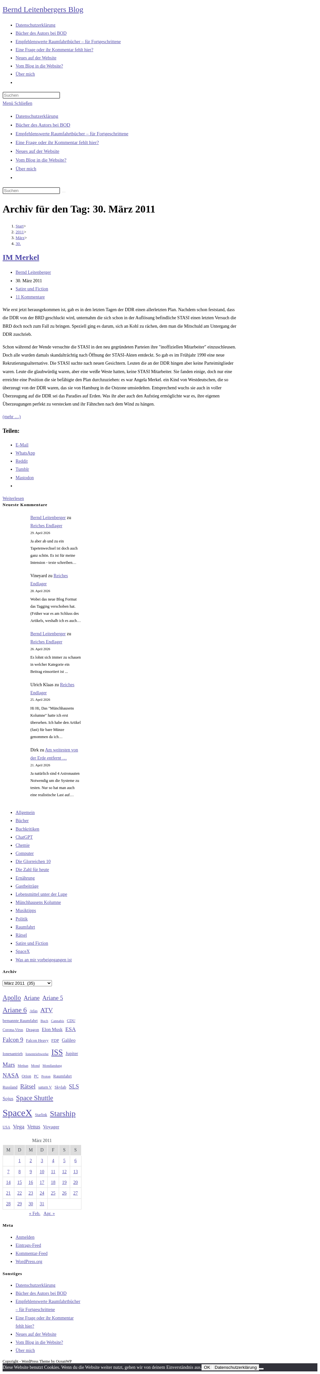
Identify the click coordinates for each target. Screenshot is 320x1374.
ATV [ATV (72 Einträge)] (46, 1010)
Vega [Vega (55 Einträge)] (18, 1126)
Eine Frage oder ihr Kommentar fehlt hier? (57, 142)
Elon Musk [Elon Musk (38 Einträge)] (52, 1029)
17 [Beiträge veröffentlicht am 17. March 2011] (42, 1182)
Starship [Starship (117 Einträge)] (63, 1113)
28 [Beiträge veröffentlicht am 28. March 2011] (8, 1203)
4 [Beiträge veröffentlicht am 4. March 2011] (53, 1160)
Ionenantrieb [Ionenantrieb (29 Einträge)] (13, 1054)
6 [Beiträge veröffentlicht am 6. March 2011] (75, 1160)
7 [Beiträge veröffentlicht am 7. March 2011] (8, 1171)
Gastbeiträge (27, 886)
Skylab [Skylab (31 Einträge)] (60, 1087)
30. (18, 243)
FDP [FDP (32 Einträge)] (55, 1040)
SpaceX (23, 951)
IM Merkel (21, 257)
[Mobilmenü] (17, 103)
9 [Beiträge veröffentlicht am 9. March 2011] (31, 1171)
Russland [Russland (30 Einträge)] (10, 1087)
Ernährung (25, 878)
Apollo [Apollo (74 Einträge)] (12, 997)
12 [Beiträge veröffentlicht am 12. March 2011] (64, 1171)
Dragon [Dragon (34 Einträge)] (32, 1029)
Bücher (22, 820)
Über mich (26, 168)
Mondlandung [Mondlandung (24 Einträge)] (52, 1065)
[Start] (20, 226)
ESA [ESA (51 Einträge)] (70, 1029)
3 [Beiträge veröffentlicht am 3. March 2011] (42, 1160)
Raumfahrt (25, 927)
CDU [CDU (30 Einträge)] (71, 1020)
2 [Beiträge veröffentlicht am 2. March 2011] (31, 1160)
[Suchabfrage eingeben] (31, 95)
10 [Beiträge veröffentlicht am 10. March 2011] (42, 1171)
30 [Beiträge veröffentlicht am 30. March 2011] (31, 1203)
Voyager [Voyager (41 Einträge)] (51, 1126)
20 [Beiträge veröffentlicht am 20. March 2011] (75, 1182)
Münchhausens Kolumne (38, 902)
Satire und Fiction (32, 288)
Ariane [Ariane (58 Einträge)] (32, 998)
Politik (22, 919)
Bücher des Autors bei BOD (43, 125)
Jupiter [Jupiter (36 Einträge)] (72, 1053)
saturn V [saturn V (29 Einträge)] (45, 1087)
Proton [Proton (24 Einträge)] (45, 1076)
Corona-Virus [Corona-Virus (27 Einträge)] (13, 1030)
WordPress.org (29, 1261)
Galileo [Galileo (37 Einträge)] (69, 1040)
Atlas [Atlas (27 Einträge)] (34, 1011)
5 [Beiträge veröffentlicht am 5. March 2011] (64, 1160)
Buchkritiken (27, 829)
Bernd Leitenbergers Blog (43, 9)
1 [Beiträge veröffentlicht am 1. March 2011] (19, 1160)
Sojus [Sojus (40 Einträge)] (8, 1098)
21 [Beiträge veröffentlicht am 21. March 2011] (8, 1193)
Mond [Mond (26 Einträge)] (35, 1065)
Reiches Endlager (46, 525)
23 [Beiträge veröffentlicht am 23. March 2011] (31, 1193)
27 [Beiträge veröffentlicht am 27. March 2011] (75, 1193)
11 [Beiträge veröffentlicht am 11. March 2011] (53, 1171)
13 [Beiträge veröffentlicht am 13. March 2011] (75, 1171)
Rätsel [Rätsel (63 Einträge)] (27, 1086)
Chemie (23, 845)
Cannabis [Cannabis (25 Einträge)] (57, 1021)
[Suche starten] (63, 192)
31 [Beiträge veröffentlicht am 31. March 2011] (42, 1203)
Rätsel (21, 935)
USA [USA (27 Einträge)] (6, 1127)
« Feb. (34, 1213)
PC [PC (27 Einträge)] (36, 1076)
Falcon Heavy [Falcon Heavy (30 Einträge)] (37, 1040)
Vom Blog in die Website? (41, 160)
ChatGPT (24, 837)
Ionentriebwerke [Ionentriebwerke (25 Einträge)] (36, 1054)
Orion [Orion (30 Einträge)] (26, 1076)
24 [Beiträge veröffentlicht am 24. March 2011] (42, 1193)
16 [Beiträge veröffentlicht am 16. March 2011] (31, 1182)
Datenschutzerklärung (37, 116)
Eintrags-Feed (28, 1245)
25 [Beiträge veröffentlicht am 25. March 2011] (53, 1193)
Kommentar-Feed (31, 1253)
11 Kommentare (30, 297)
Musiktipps (26, 910)
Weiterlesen (13, 498)
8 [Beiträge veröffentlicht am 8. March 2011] (19, 1171)
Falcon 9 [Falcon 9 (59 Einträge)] (13, 1040)
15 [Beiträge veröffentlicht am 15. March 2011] (19, 1182)
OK (207, 1367)
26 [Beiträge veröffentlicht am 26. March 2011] (64, 1193)
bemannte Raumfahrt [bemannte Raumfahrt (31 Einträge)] (20, 1020)
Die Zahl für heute (32, 869)
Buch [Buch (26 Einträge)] (44, 1021)
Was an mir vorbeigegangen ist (44, 959)
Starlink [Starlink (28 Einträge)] (41, 1115)
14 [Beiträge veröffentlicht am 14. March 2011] (8, 1182)
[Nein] (261, 1368)
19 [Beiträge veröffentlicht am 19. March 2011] (64, 1182)
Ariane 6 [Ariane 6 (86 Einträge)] (15, 1010)
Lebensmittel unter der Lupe (41, 894)
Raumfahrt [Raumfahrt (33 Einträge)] (62, 1076)
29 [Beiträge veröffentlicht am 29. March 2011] (19, 1203)
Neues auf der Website (37, 151)
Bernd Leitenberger (33, 272)
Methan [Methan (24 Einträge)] (23, 1065)
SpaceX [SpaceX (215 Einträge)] (17, 1113)
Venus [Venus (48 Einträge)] (33, 1127)
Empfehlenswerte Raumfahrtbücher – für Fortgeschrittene (72, 133)
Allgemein (25, 812)
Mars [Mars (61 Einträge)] (9, 1065)
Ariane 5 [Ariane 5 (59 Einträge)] (53, 998)
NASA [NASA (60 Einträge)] (11, 1075)
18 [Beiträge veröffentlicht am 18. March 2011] (53, 1182)
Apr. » (49, 1213)
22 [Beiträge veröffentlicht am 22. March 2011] (19, 1193)
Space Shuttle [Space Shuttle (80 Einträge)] (34, 1098)
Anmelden (25, 1237)
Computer (25, 853)
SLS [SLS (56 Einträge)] (74, 1086)
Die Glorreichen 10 (33, 861)
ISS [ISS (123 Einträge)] (57, 1052)
